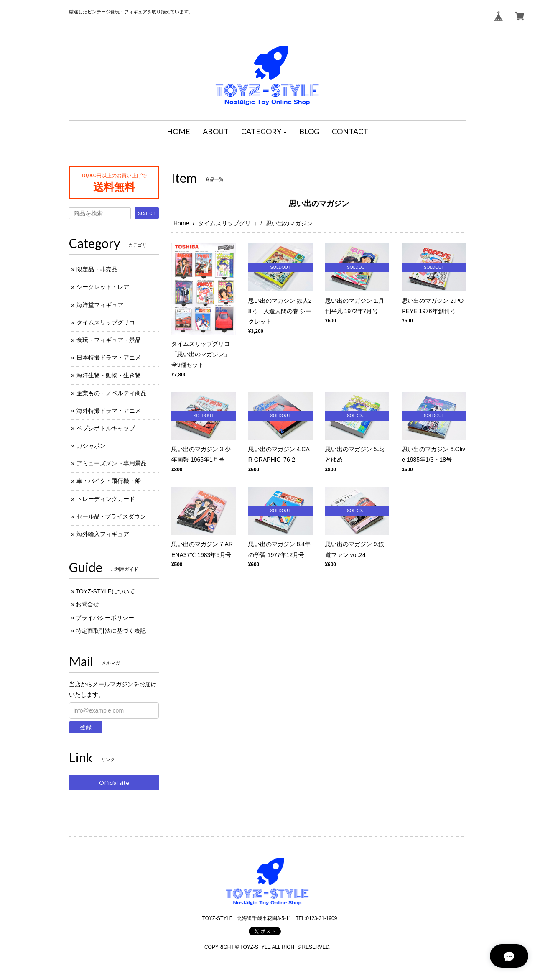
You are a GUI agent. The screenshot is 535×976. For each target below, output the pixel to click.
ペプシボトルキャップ (105, 428)
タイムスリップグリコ (227, 223)
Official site (114, 782)
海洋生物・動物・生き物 (108, 375)
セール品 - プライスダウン (111, 516)
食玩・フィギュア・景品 (108, 340)
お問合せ (87, 604)
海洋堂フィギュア (99, 304)
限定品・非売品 (96, 269)
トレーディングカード (105, 499)
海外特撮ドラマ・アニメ (108, 410)
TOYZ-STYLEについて (105, 591)
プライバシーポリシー (105, 617)
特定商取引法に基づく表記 (111, 630)
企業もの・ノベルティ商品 (111, 393)
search (146, 213)
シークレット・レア (102, 287)
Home (181, 223)
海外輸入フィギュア (102, 534)
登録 (86, 727)
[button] (264, 132)
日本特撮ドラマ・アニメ (108, 357)
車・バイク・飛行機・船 (108, 481)
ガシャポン (91, 445)
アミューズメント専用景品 (111, 463)
